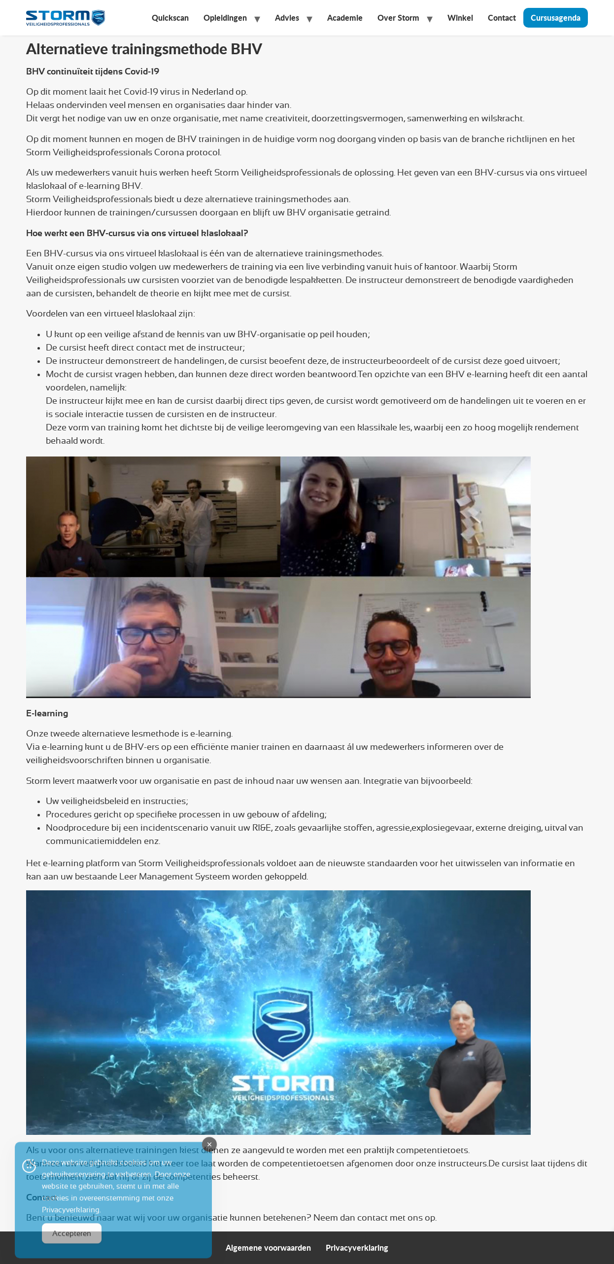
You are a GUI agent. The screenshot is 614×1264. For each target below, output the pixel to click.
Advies (287, 17)
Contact (502, 17)
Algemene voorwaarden (268, 1247)
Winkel (460, 17)
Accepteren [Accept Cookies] (71, 1244)
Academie (345, 17)
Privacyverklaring (357, 1247)
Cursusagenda (555, 17)
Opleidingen (225, 17)
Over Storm (398, 17)
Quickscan (170, 17)
